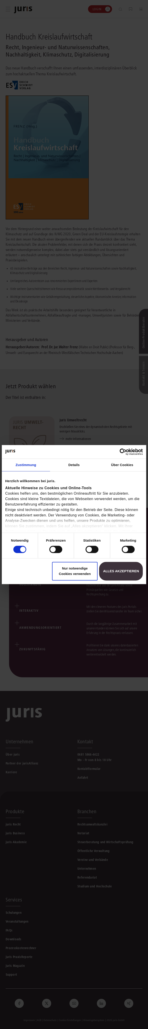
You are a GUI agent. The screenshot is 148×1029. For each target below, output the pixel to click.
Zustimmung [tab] (26, 465)
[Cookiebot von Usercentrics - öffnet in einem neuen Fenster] (123, 451)
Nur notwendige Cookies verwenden (75, 571)
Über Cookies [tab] (122, 465)
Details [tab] (74, 465)
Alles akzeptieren (121, 571)
